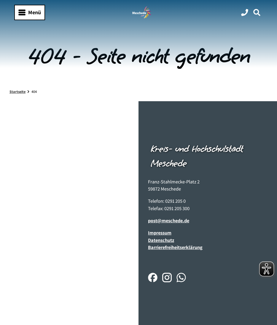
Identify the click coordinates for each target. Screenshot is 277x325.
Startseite (17, 91)
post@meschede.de (168, 220)
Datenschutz (161, 240)
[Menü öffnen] (29, 12)
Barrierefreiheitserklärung (175, 247)
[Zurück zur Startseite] (141, 12)
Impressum (159, 232)
